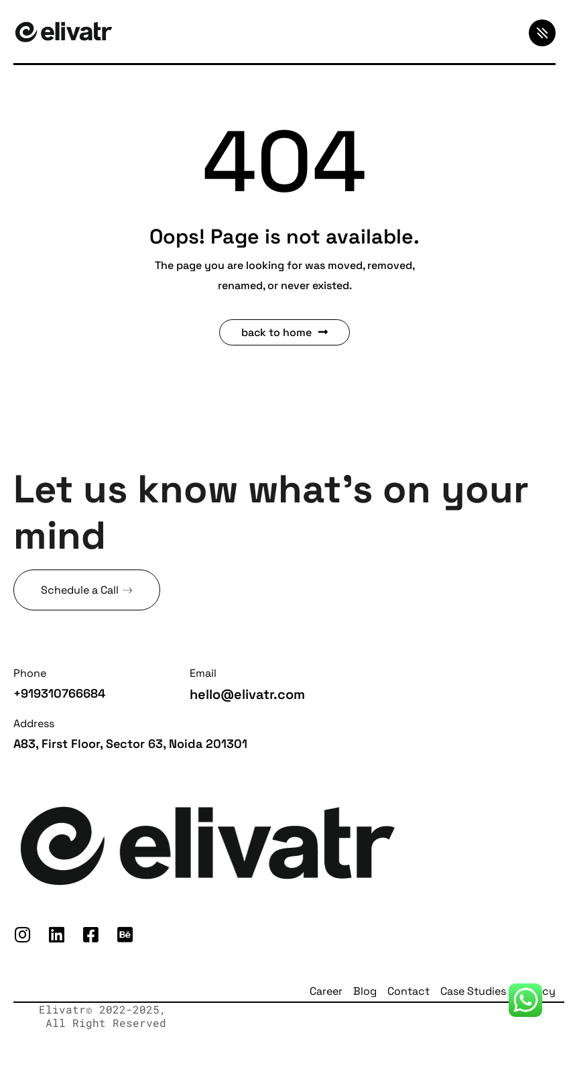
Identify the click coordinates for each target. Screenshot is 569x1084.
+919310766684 (59, 693)
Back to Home (284, 332)
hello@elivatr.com (247, 694)
